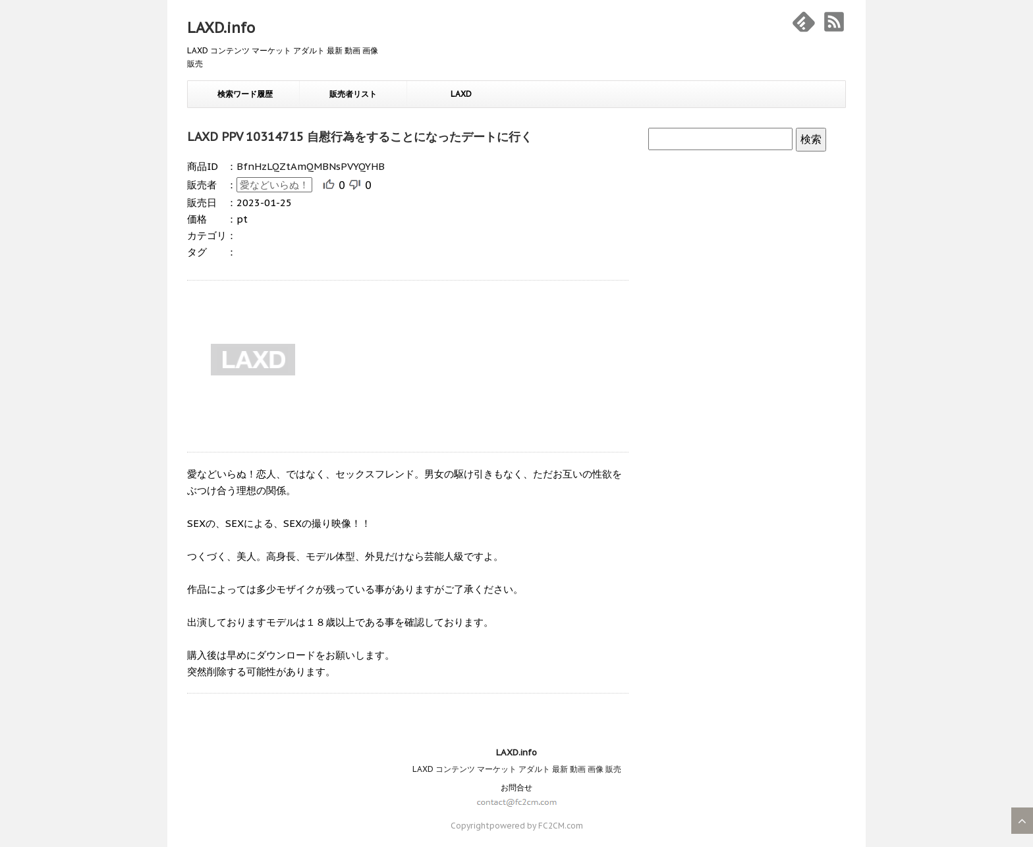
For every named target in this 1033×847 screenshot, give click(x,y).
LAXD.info (221, 27)
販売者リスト (353, 94)
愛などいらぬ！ (274, 184)
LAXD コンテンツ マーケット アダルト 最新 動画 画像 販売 (516, 769)
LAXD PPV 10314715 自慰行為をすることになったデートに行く (359, 136)
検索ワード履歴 (245, 94)
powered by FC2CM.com (536, 826)
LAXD (461, 94)
